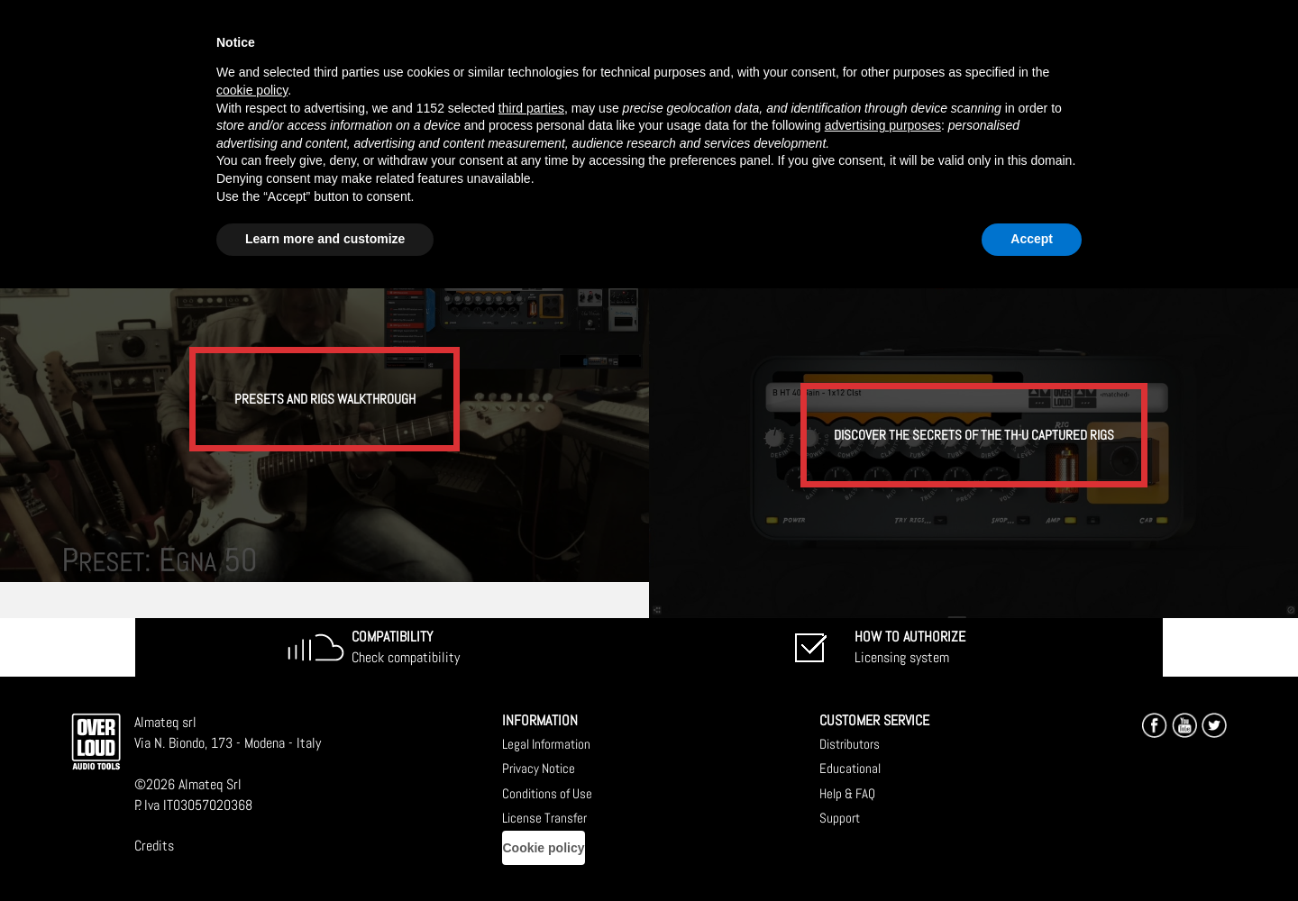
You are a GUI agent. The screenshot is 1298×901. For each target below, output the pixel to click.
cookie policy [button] (252, 90)
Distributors (849, 743)
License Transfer (544, 817)
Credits (154, 845)
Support (839, 817)
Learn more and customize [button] (325, 239)
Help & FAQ (847, 793)
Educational (850, 768)
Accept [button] (1031, 239)
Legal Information (546, 743)
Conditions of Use (547, 793)
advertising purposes (883, 125)
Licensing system (910, 647)
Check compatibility (406, 647)
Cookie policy (543, 848)
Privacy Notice (538, 768)
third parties (531, 108)
